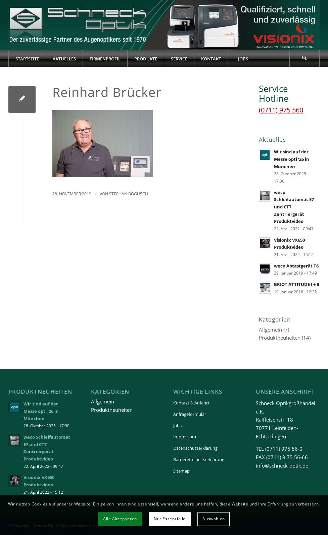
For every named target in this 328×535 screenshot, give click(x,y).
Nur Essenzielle (170, 519)
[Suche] (304, 58)
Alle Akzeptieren (120, 519)
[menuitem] (27, 58)
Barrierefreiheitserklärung (198, 459)
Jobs (177, 426)
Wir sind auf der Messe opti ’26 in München (291, 159)
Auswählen (213, 519)
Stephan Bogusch (128, 194)
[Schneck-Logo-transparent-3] (78, 25)
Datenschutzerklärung (195, 448)
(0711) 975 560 (281, 109)
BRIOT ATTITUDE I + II (296, 284)
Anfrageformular (189, 414)
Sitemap (181, 471)
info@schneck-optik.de (282, 465)
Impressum (184, 437)
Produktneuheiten (279, 337)
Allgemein (270, 329)
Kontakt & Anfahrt (191, 403)
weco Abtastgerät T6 (296, 266)
